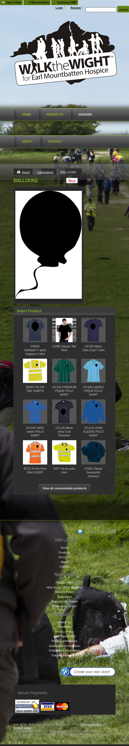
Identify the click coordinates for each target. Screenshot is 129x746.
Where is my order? (64, 606)
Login (59, 7)
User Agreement (64, 636)
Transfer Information (64, 655)
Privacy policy (22, 727)
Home (26, 114)
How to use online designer (65, 587)
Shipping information (64, 601)
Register (75, 7)
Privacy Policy (64, 631)
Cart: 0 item (13, 2)
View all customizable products (64, 488)
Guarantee (64, 596)
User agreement (90, 724)
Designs (85, 114)
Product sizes (64, 582)
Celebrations (45, 172)
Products (54, 114)
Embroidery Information (64, 650)
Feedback (64, 626)
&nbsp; (35, 330)
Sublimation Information (64, 645)
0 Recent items (39, 2)
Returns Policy (64, 592)
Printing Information (64, 641)
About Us (64, 622)
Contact (55, 141)
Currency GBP (66, 2)
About (27, 141)
